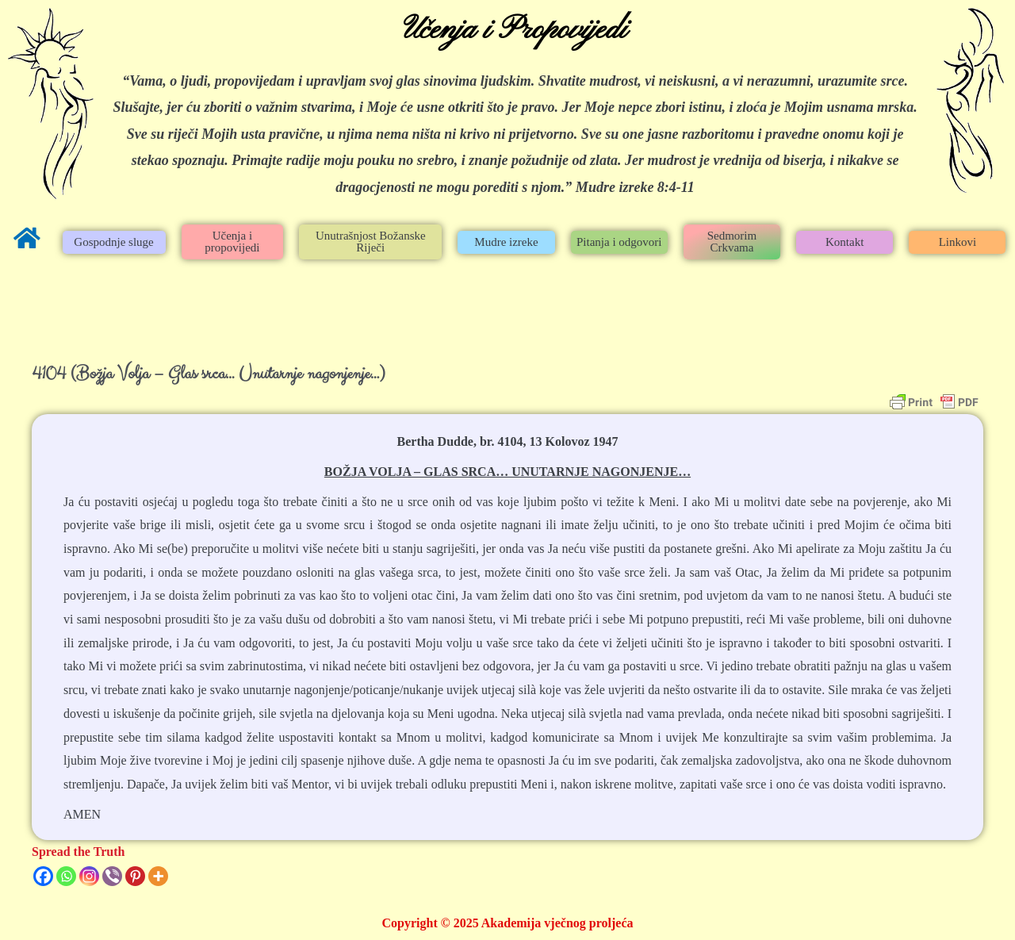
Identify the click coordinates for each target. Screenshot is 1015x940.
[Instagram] (89, 876)
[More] (158, 876)
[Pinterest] (135, 876)
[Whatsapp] (66, 876)
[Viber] (112, 876)
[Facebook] (43, 876)
